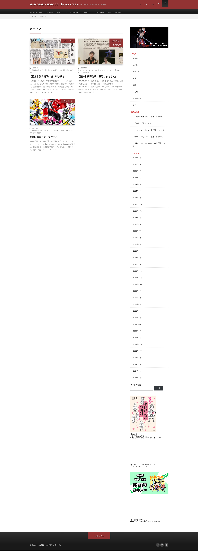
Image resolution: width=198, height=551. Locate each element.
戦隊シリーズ (65, 133)
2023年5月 (137, 247)
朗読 (118, 12)
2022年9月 (137, 293)
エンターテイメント (86, 72)
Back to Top (99, 536)
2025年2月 (137, 174)
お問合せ (127, 12)
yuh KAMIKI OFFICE (53, 545)
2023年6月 (137, 240)
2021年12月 (137, 345)
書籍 (62, 12)
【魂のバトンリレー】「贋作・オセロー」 (149, 141)
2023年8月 (137, 227)
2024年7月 (137, 181)
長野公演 (86, 75)
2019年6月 (137, 365)
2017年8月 (137, 371)
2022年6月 (137, 312)
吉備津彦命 (35, 72)
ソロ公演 (98, 72)
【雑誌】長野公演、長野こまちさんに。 (99, 79)
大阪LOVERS (107, 12)
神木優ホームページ (37, 12)
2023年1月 (137, 266)
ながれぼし (93, 12)
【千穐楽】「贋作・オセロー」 (145, 125)
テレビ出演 (35, 133)
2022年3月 (137, 332)
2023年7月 (137, 233)
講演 (134, 107)
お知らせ (117, 43)
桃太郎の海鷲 (52, 72)
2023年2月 (137, 260)
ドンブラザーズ (54, 133)
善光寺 (117, 72)
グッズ (70, 12)
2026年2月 (137, 161)
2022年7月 (137, 306)
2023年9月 (137, 220)
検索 (158, 388)
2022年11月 (137, 279)
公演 (134, 80)
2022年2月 (137, 339)
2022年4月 (137, 325)
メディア (69, 43)
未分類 (135, 94)
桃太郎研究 (137, 100)
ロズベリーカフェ (108, 72)
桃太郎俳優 (61, 72)
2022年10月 (137, 286)
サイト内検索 (135, 385)
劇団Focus (81, 12)
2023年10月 (137, 214)
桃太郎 (80, 75)
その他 (135, 67)
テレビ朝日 (44, 133)
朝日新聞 (43, 72)
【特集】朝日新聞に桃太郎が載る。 (48, 79)
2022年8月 (137, 299)
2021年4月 (137, 358)
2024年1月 (137, 201)
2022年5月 (137, 319)
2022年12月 (137, 273)
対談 (134, 87)
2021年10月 (137, 352)
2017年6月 (137, 378)
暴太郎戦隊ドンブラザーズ (44, 139)
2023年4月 (137, 253)
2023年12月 (137, 207)
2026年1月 (137, 168)
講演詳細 (52, 12)
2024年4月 (137, 194)
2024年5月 (137, 188)
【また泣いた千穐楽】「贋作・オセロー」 (149, 118)
